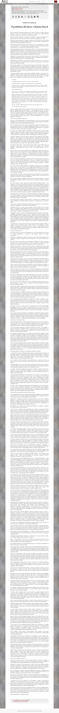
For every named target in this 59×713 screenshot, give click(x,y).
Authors (30, 711)
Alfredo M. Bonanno (19, 8)
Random (19, 711)
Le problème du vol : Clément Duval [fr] (21, 700)
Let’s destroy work (18, 9)
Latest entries (35, 711)
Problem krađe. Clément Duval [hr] (20, 701)
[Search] (47, 2)
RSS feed (23, 711)
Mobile (40, 711)
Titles (27, 711)
